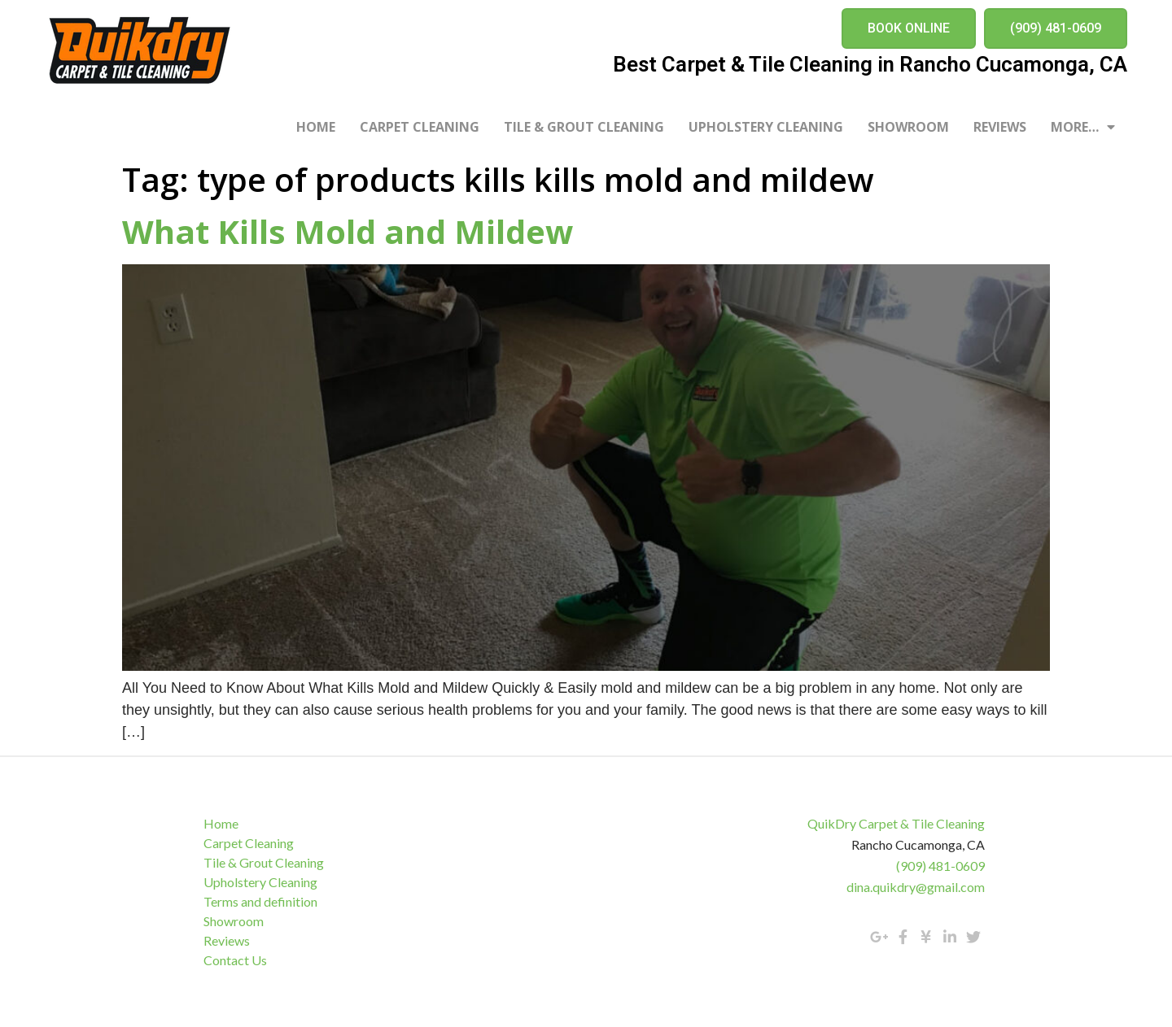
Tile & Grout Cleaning (584, 127)
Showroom (908, 127)
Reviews (999, 127)
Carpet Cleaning (419, 127)
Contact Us (235, 960)
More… (1083, 126)
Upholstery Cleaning (766, 127)
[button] (909, 28)
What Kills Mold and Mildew (347, 231)
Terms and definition (260, 901)
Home (315, 127)
